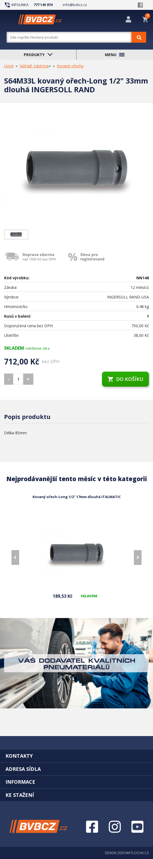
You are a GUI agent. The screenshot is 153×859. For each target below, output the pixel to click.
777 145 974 (43, 4)
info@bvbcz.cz (75, 4)
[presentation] (15, 557)
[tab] (76, 755)
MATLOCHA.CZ (137, 853)
